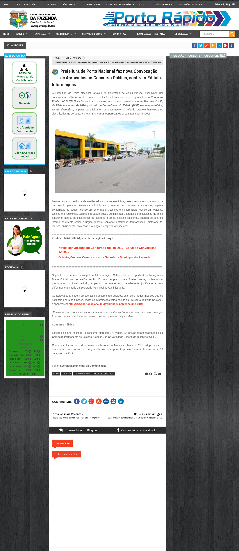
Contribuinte (64, 33)
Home (6, 4)
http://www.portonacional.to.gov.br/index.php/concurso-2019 (106, 304)
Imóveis (20, 33)
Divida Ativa (119, 33)
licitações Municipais (162, 4)
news (56, 374)
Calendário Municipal (191, 4)
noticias (66, 374)
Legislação (181, 33)
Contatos (50, 4)
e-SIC (141, 4)
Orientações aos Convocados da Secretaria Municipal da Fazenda (104, 257)
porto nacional (73, 58)
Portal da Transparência (120, 4)
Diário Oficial (69, 4)
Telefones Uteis (91, 4)
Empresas (40, 33)
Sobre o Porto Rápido (26, 4)
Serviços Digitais (92, 33)
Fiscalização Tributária (150, 33)
